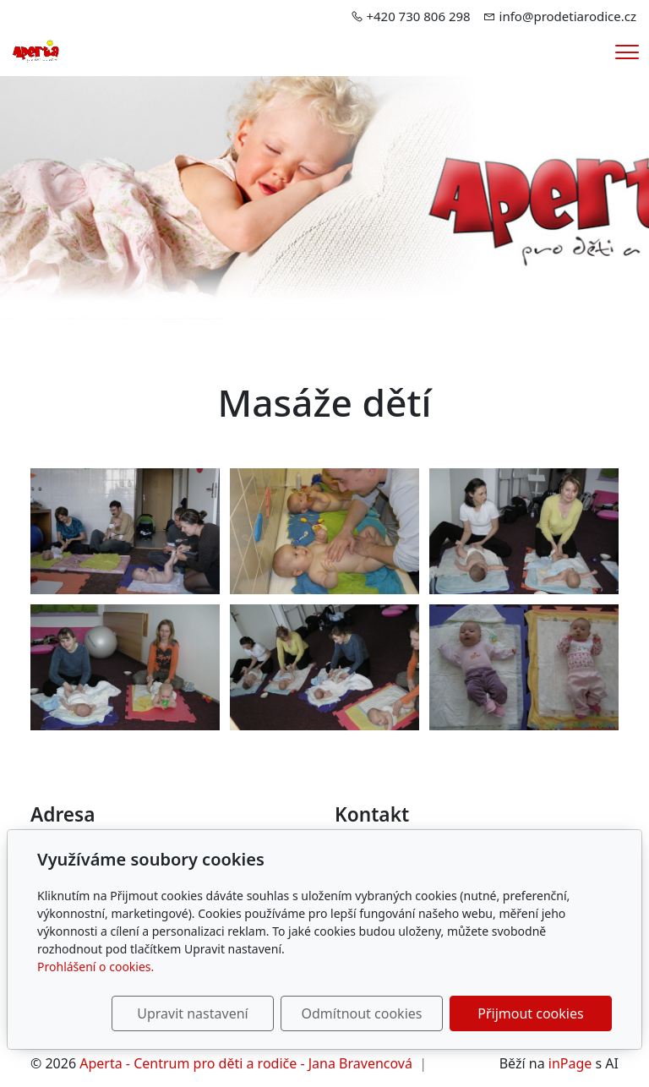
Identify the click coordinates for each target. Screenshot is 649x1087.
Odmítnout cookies (361, 1013)
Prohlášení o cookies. (95, 967)
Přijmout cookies (530, 1013)
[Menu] (627, 52)
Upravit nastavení (192, 1013)
